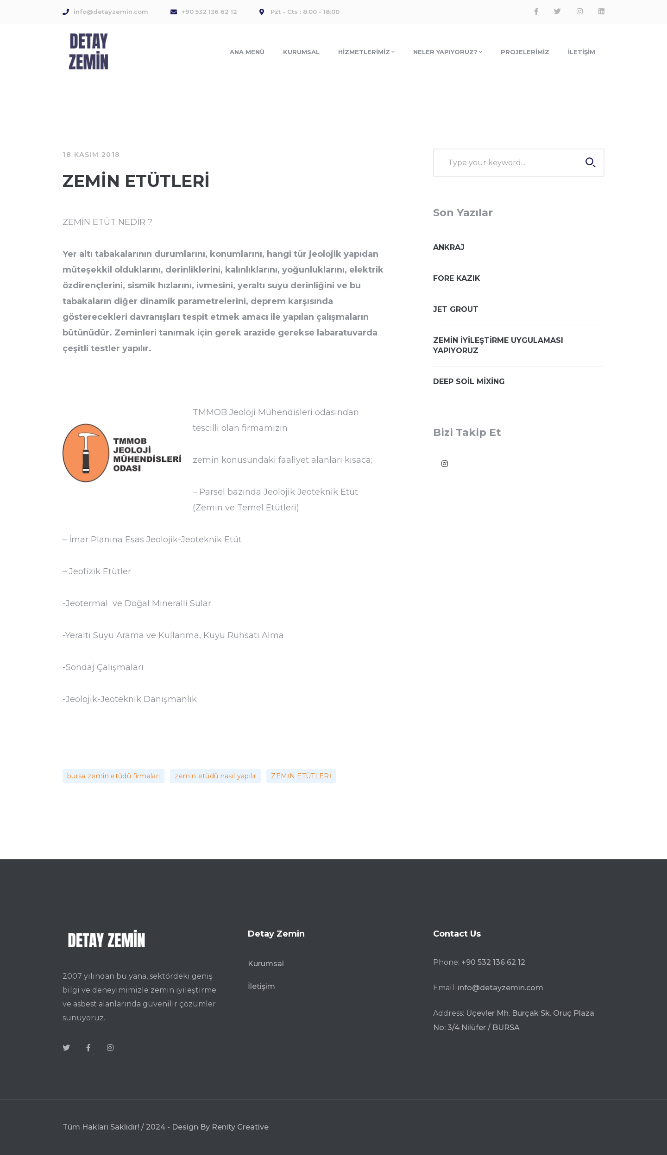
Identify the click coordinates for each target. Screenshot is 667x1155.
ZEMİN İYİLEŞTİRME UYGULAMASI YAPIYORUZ (498, 345)
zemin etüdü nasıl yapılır (215, 776)
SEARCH (590, 162)
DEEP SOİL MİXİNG (469, 381)
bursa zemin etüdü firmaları (113, 776)
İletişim (261, 986)
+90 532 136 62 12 (493, 962)
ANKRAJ (449, 247)
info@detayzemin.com (500, 987)
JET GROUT (455, 309)
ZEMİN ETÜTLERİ (301, 776)
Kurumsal (266, 963)
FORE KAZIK (456, 278)
